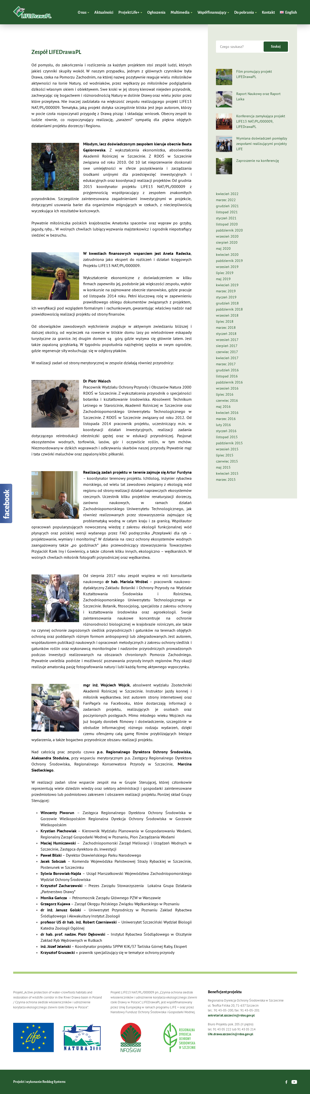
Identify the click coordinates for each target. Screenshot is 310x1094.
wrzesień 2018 (227, 315)
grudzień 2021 (227, 206)
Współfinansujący (212, 12)
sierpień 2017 (227, 345)
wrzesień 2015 (227, 449)
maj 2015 (223, 467)
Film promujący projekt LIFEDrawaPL (254, 74)
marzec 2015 (226, 479)
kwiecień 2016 (227, 412)
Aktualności (103, 12)
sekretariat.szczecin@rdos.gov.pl (231, 1015)
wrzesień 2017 (227, 339)
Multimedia (180, 12)
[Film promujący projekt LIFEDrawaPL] (224, 77)
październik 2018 (229, 309)
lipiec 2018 (224, 321)
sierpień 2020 (227, 242)
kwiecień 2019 (227, 285)
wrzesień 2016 (227, 388)
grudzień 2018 (227, 303)
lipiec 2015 (224, 455)
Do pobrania (244, 12)
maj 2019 (223, 279)
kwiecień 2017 (227, 358)
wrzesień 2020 (227, 236)
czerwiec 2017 (227, 352)
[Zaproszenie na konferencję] (224, 166)
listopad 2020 (227, 224)
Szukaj (276, 46)
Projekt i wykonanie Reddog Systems (39, 1082)
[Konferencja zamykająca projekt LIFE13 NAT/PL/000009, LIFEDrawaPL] (224, 121)
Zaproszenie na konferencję (257, 160)
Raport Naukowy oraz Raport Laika (258, 96)
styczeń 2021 (226, 218)
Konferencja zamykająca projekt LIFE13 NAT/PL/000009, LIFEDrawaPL (260, 121)
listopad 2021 (227, 212)
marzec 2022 (226, 200)
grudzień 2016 (227, 370)
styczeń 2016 (226, 431)
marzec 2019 (226, 291)
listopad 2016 (227, 376)
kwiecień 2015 (227, 473)
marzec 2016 (226, 418)
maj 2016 (223, 406)
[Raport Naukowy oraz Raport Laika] (224, 99)
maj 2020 (223, 248)
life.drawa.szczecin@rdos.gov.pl (230, 1034)
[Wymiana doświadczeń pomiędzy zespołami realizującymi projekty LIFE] (224, 144)
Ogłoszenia (156, 12)
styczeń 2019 (226, 297)
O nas (82, 12)
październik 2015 (229, 443)
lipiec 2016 (224, 394)
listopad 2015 (227, 437)
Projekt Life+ (129, 12)
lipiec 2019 (224, 273)
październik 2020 (229, 230)
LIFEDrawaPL (32, 12)
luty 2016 (223, 425)
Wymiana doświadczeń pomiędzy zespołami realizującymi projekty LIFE (261, 143)
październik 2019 (229, 260)
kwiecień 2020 (227, 254)
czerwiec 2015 (227, 461)
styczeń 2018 (226, 333)
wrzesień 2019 (227, 266)
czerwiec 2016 (227, 400)
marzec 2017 (226, 364)
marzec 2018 (226, 327)
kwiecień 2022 (227, 193)
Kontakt (268, 12)
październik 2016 (229, 382)
